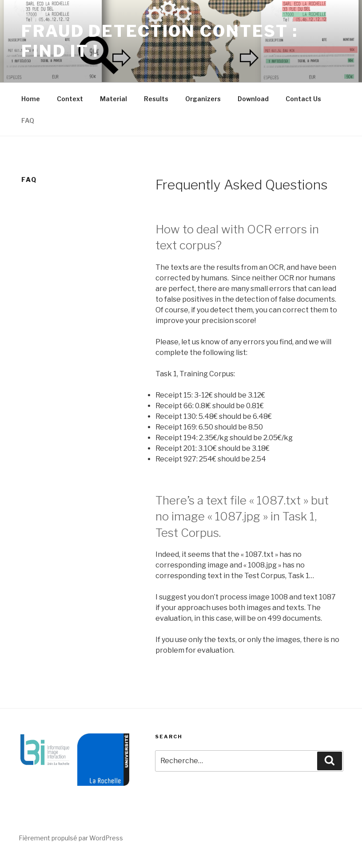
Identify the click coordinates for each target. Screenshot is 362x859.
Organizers (203, 98)
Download (253, 98)
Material (113, 98)
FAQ (27, 120)
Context (70, 98)
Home (30, 98)
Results (156, 98)
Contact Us (303, 98)
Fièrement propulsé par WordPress (71, 838)
